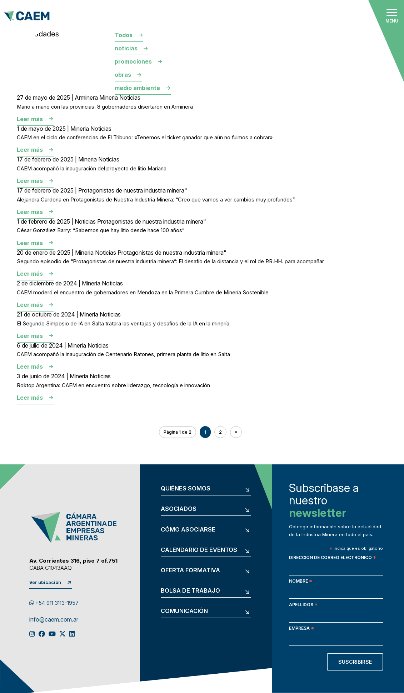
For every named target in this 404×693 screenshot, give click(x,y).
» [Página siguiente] (236, 432)
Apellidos (303, 605)
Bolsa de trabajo (190, 590)
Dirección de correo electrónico (332, 558)
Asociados (178, 508)
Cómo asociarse (188, 529)
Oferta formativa (190, 570)
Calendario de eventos (199, 550)
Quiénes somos (185, 488)
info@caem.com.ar (53, 620)
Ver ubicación (45, 582)
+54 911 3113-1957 (54, 603)
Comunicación (184, 611)
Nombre (300, 581)
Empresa (301, 628)
